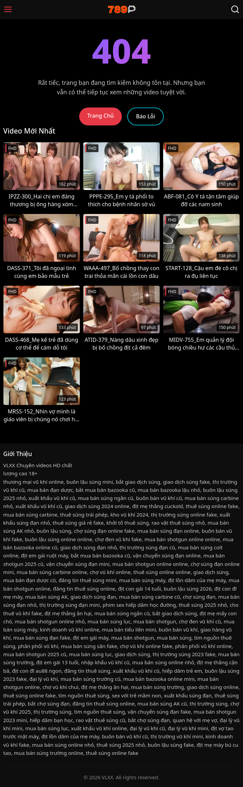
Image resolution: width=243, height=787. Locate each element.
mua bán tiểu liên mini (129, 629)
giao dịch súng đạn (93, 596)
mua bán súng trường (157, 687)
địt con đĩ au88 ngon (37, 670)
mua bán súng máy (142, 580)
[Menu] (8, 9)
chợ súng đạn (199, 596)
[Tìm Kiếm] (235, 9)
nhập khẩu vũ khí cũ (105, 662)
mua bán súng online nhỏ (163, 662)
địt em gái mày (90, 637)
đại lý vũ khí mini (188, 728)
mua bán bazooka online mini (159, 678)
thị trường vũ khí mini (177, 736)
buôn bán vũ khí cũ (159, 498)
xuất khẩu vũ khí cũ (51, 498)
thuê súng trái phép (84, 514)
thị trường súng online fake (184, 514)
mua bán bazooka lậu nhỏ (169, 489)
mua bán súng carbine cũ (149, 596)
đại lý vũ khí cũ (147, 728)
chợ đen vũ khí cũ (200, 621)
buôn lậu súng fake (171, 744)
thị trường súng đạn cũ (147, 547)
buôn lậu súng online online (58, 539)
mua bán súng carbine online (52, 572)
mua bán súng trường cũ (90, 678)
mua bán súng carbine (30, 514)
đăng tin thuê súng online (84, 588)
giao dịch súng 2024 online (97, 506)
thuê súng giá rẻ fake (78, 522)
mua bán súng (174, 637)
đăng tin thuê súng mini (87, 580)
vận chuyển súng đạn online (167, 555)
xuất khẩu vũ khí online (99, 728)
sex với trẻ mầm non (136, 695)
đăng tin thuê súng (87, 670)
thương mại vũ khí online (33, 481)
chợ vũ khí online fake (146, 646)
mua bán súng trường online (48, 752)
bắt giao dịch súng (138, 481)
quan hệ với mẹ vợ (195, 720)
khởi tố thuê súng (127, 522)
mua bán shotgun (154, 621)
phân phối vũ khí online (203, 646)
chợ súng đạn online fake (104, 530)
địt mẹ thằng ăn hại (67, 613)
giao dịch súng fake (186, 481)
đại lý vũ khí (43, 678)
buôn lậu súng (54, 530)
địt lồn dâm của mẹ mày (197, 580)
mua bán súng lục (108, 621)
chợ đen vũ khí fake (118, 539)
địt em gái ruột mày (44, 555)
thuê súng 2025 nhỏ (203, 604)
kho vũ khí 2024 (129, 514)
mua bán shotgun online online (182, 539)
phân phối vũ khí (38, 646)
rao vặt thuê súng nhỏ (178, 522)
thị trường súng (208, 703)
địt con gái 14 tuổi (139, 588)
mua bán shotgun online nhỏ (50, 621)
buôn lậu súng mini (89, 481)
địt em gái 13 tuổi (57, 662)
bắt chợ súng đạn (49, 703)
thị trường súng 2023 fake (184, 654)
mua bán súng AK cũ (162, 703)
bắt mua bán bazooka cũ (105, 489)
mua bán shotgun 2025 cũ (34, 654)
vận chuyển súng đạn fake (159, 711)
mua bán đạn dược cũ (29, 580)
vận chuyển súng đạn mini (77, 564)
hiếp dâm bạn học (51, 720)
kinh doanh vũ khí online (69, 629)
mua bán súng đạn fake (41, 637)
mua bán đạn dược (50, 489)
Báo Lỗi (145, 116)
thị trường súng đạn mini (69, 604)
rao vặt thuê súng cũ (100, 720)
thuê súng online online (162, 572)
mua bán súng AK (46, 596)
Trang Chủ (100, 115)
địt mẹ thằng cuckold (157, 506)
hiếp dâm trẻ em (182, 670)
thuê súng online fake (212, 506)
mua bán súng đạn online (168, 530)
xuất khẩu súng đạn (188, 695)
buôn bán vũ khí (178, 629)
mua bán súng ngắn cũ (105, 498)
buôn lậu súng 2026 (188, 588)
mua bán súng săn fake (89, 646)
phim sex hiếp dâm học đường (139, 604)
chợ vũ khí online (110, 572)
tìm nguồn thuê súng (83, 695)
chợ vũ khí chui (60, 687)
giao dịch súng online (213, 687)
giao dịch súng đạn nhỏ (88, 547)
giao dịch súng (210, 572)
